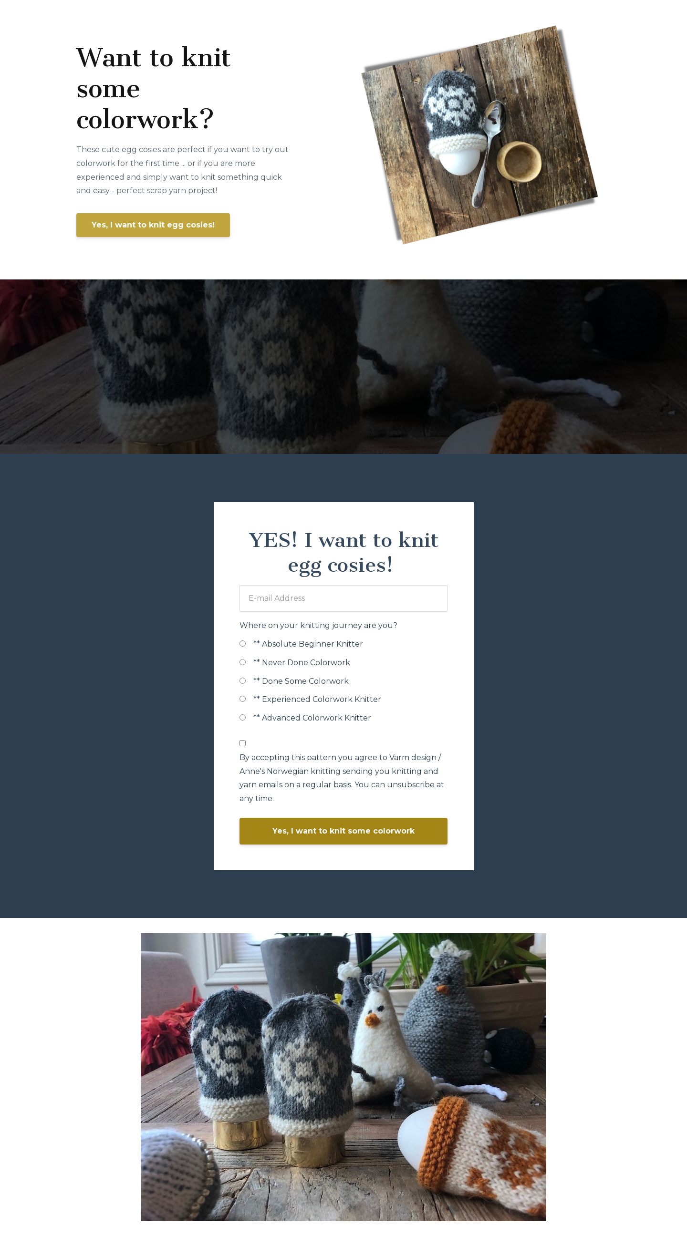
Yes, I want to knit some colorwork (343, 830)
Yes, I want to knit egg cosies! (153, 224)
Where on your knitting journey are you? (318, 625)
